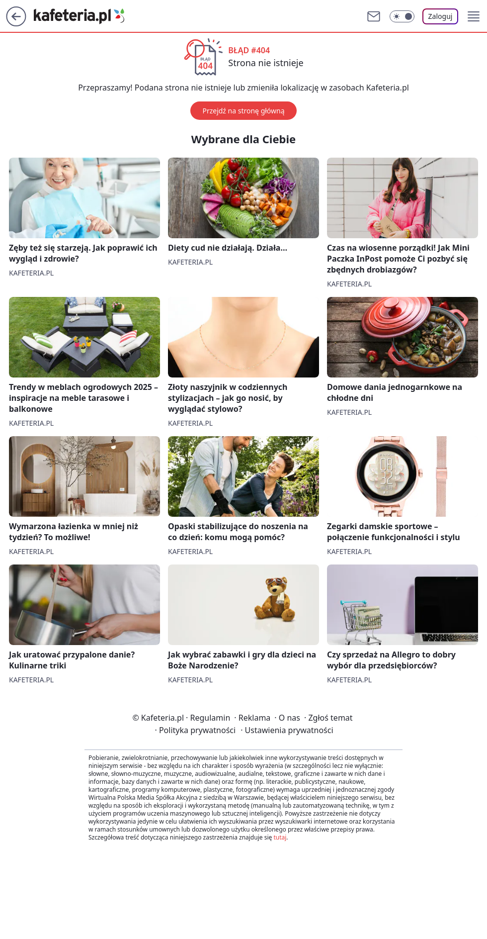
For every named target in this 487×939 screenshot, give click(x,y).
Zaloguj (440, 16)
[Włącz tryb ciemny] (402, 16)
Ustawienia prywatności (287, 730)
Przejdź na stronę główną (243, 110)
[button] (474, 16)
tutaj (279, 837)
